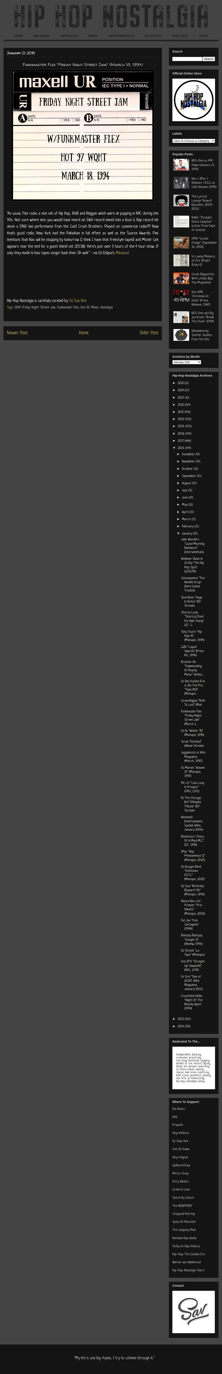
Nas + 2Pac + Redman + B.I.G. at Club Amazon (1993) (204, 183)
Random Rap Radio (184, 1238)
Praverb (177, 1125)
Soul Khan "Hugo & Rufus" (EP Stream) (191, 602)
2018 (181, 434)
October (188, 469)
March (187, 519)
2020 (181, 419)
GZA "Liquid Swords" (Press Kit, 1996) (192, 651)
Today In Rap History (186, 1246)
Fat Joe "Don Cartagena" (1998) (190, 925)
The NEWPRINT (182, 1206)
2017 (181, 441)
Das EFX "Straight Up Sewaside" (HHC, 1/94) (193, 966)
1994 (17, 308)
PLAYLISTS (153, 36)
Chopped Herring (183, 1214)
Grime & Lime (181, 1190)
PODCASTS (180, 36)
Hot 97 (85, 308)
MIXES (93, 36)
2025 (181, 383)
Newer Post (17, 333)
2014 (181, 1026)
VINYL (203, 36)
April (185, 512)
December (189, 454)
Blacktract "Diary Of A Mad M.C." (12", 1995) (192, 841)
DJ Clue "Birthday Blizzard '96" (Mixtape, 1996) (193, 890)
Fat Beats (178, 1109)
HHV (174, 1117)
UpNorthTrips (181, 1165)
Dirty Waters (180, 1182)
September (189, 476)
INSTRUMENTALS (121, 36)
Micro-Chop (180, 1173)
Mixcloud (122, 253)
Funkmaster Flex (68, 308)
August (187, 483)
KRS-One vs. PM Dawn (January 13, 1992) (203, 165)
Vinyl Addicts (180, 1133)
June (185, 498)
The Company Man (184, 1230)
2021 (181, 412)
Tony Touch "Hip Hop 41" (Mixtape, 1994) (192, 636)
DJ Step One (180, 1141)
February (188, 526)
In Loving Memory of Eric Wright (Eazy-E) (203, 261)
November (189, 462)
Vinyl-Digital (180, 1157)
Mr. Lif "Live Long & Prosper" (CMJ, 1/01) (192, 787)
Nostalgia (107, 308)
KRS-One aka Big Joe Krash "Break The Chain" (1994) (203, 317)
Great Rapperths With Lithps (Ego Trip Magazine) (203, 279)
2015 (181, 1019)
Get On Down (181, 1149)
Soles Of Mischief (184, 1222)
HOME (18, 36)
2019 (181, 426)
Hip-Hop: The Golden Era (188, 1254)
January (187, 534)
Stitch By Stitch (183, 1198)
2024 (181, 390)
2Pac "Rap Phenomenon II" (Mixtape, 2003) (193, 856)
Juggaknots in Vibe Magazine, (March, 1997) (193, 757)
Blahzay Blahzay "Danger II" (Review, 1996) (192, 940)
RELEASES (42, 36)
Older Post (149, 333)
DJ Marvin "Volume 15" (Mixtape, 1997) (193, 772)
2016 (181, 448)
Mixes (95, 308)
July (185, 490)
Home (84, 333)
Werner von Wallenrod (186, 1262)
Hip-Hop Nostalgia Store (188, 1270)
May (185, 505)
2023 (181, 398)
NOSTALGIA (69, 36)
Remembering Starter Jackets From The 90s (202, 335)
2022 (181, 405)
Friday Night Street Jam (38, 308)
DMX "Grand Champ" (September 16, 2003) (204, 243)
